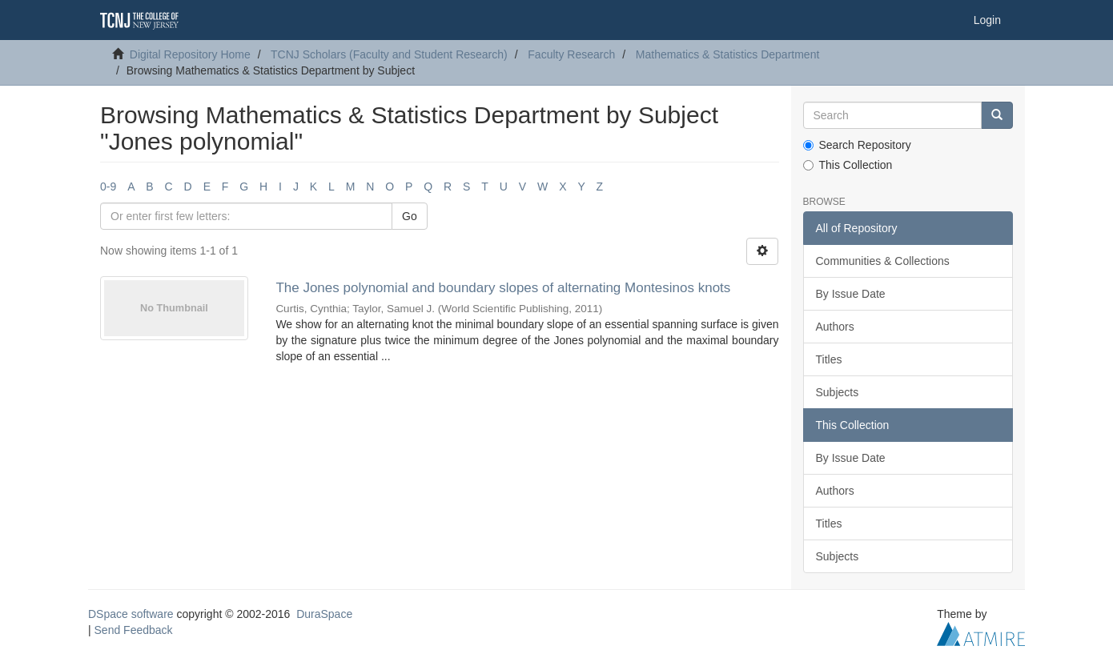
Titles (829, 359)
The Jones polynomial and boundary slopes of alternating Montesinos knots (502, 287)
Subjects (837, 392)
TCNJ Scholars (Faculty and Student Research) (389, 54)
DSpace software (131, 614)
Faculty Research (571, 54)
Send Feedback (133, 630)
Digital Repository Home (190, 54)
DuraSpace (324, 614)
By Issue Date (851, 293)
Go (409, 216)
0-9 (108, 186)
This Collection (848, 164)
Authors (835, 326)
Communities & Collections (883, 261)
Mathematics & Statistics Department (728, 54)
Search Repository (857, 144)
